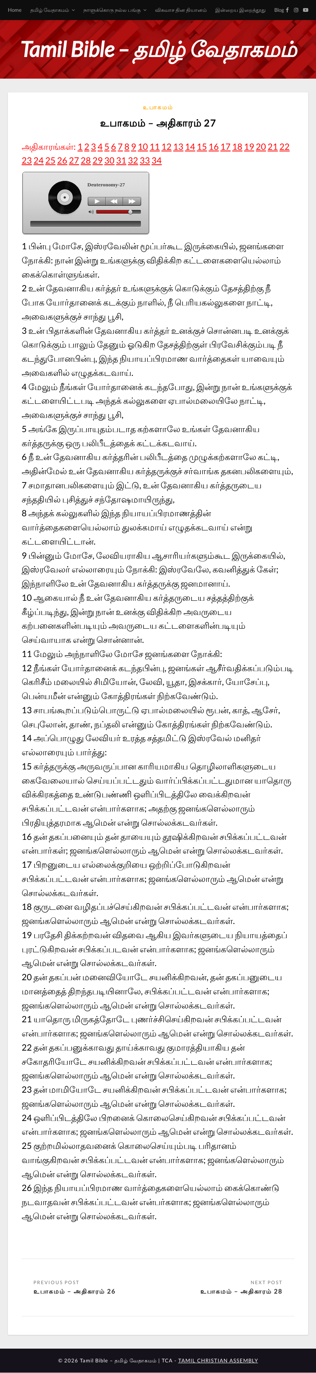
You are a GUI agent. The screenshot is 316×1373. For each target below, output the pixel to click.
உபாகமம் (158, 106)
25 (50, 160)
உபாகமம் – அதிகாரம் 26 (74, 1291)
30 (109, 160)
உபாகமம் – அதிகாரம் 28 (241, 1291)
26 (62, 160)
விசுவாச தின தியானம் (181, 10)
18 (237, 146)
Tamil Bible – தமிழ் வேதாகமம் (158, 49)
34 (157, 160)
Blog (279, 10)
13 (178, 146)
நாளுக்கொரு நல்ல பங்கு (111, 10)
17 (225, 146)
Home (15, 10)
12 (166, 146)
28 (86, 160)
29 (97, 160)
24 (38, 160)
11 (155, 146)
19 (249, 146)
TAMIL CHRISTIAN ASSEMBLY (218, 1361)
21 (273, 146)
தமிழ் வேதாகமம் (49, 10)
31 (121, 160)
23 (27, 160)
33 (145, 160)
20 (261, 146)
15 (202, 146)
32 (133, 160)
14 (190, 146)
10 (143, 146)
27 (74, 160)
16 (214, 146)
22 (284, 146)
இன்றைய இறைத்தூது (240, 10)
